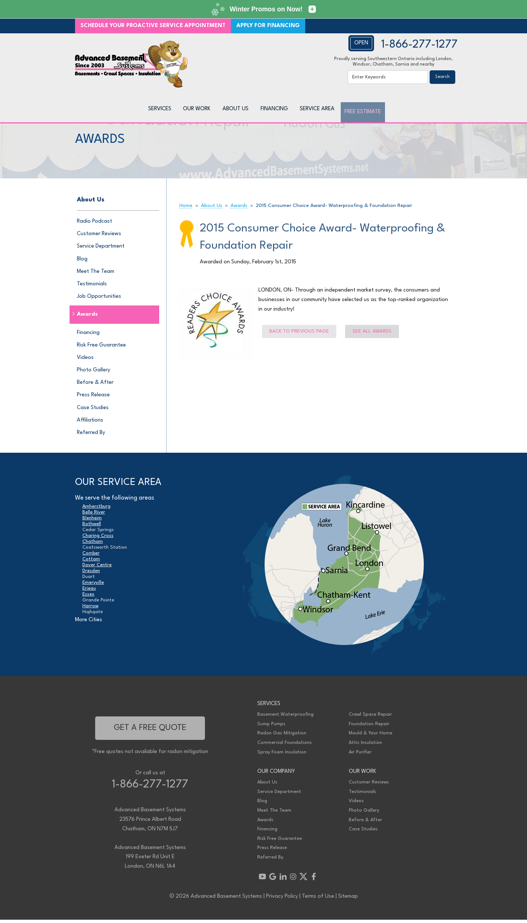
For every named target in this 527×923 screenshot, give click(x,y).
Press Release (93, 398)
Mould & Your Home (370, 736)
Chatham (92, 544)
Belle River (93, 515)
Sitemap (348, 899)
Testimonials (92, 287)
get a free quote (150, 731)
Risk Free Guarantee (101, 348)
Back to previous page (299, 334)
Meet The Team (95, 274)
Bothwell (91, 526)
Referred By (91, 436)
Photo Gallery (93, 373)
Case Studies (93, 411)
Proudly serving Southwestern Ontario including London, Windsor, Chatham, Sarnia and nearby (393, 62)
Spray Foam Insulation (281, 755)
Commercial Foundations (284, 746)
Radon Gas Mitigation (281, 736)
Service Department (100, 249)
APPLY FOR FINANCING (268, 26)
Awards (87, 317)
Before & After (95, 386)
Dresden (91, 573)
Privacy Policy (282, 899)
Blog (82, 262)
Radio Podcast (94, 224)
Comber (91, 556)
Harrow (90, 609)
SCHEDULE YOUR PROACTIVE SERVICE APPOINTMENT (153, 26)
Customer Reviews (99, 237)
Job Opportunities (99, 300)
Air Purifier (360, 755)
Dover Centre (97, 568)
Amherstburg (96, 509)
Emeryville (93, 585)
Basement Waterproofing (285, 717)
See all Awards (372, 334)
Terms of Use (318, 899)
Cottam (91, 562)
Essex (88, 597)
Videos (85, 361)
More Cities (88, 623)
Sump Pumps (271, 727)
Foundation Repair (369, 727)
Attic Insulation (365, 746)
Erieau (89, 591)
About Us (90, 203)
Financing (88, 335)
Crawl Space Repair (370, 717)
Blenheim (92, 521)
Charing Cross (97, 538)
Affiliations (90, 423)
